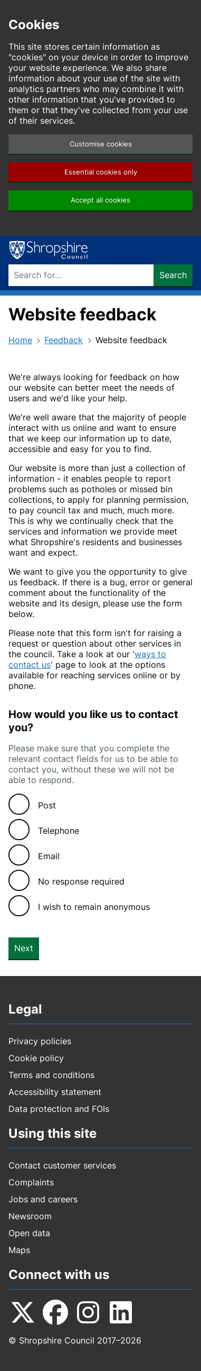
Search (173, 275)
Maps (19, 1250)
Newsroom (30, 1216)
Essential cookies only (100, 172)
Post (47, 805)
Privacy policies (39, 1041)
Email (49, 856)
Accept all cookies (100, 200)
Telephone (58, 830)
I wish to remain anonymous (94, 906)
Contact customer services (62, 1165)
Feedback (63, 340)
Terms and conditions (51, 1075)
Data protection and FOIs (58, 1108)
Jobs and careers (43, 1199)
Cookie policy (36, 1058)
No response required (81, 881)
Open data (29, 1233)
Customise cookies (101, 144)
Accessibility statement (54, 1092)
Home (20, 340)
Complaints (31, 1182)
